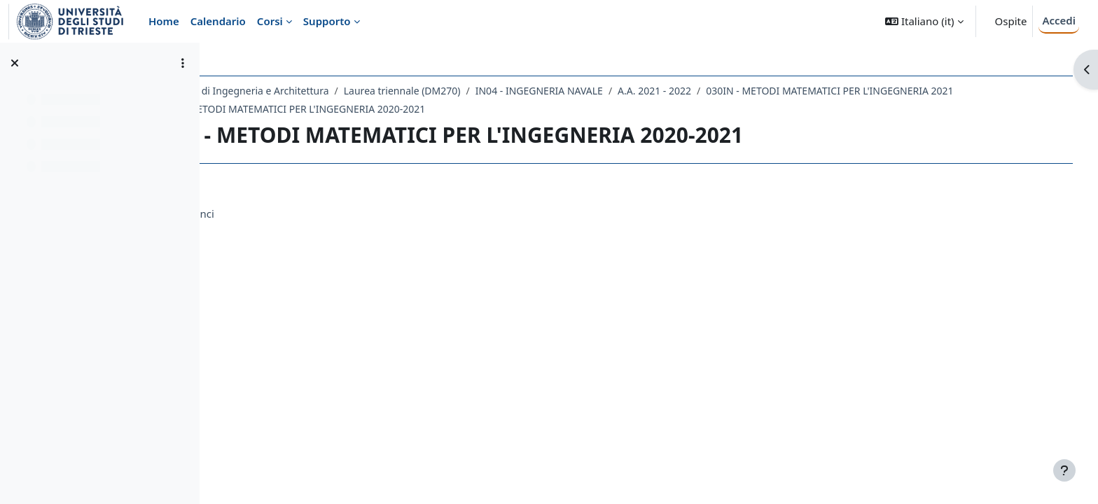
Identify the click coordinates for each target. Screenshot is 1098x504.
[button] (924, 21)
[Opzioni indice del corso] (183, 63)
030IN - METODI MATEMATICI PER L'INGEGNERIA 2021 (919, 90)
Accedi (1059, 20)
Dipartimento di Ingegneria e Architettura (322, 90)
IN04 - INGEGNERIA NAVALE (629, 90)
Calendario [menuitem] (218, 21)
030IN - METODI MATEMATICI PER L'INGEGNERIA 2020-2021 (378, 108)
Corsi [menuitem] (270, 21)
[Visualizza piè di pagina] (1064, 470)
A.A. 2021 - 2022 (744, 90)
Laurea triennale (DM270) (491, 90)
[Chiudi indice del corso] (15, 63)
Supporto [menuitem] (327, 21)
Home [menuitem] (163, 21)
